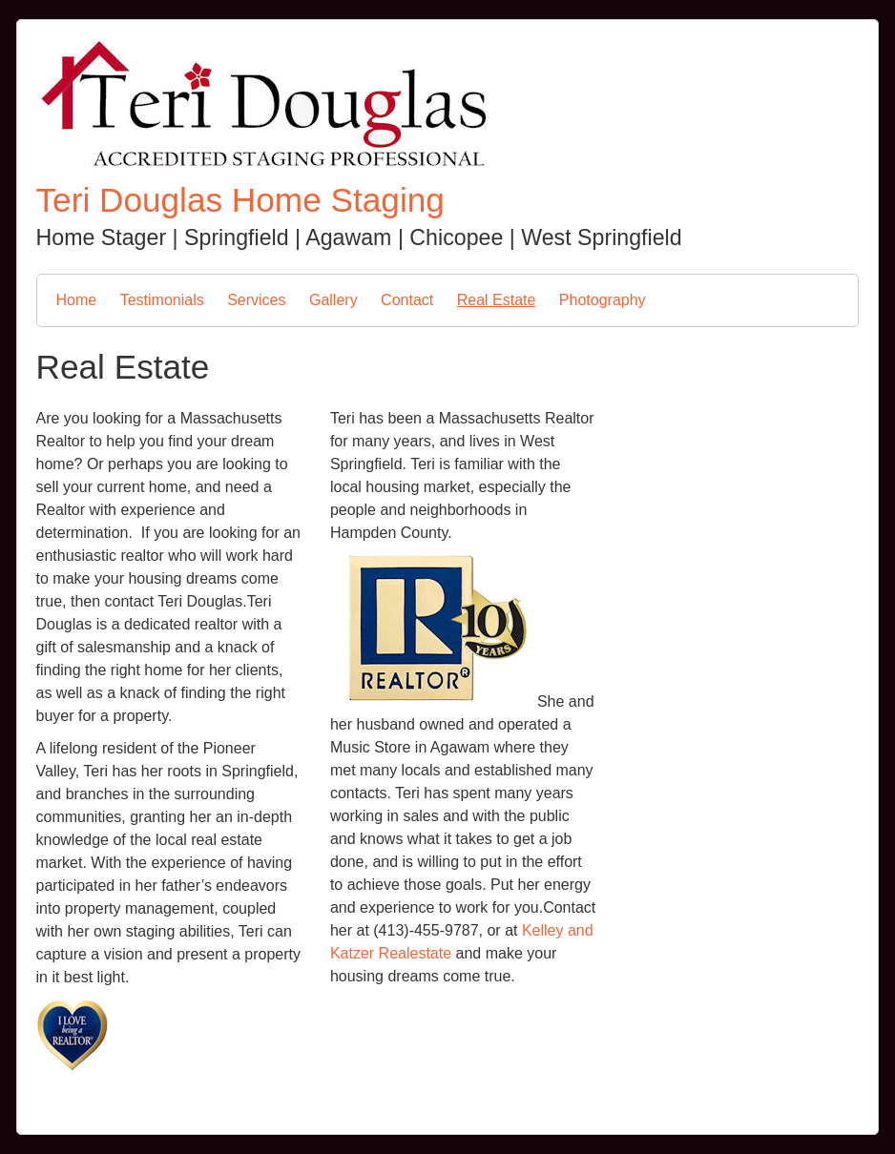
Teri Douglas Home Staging (240, 199)
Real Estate (496, 300)
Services (256, 300)
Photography (602, 300)
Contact (407, 300)
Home (76, 300)
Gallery (333, 300)
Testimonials (162, 300)
